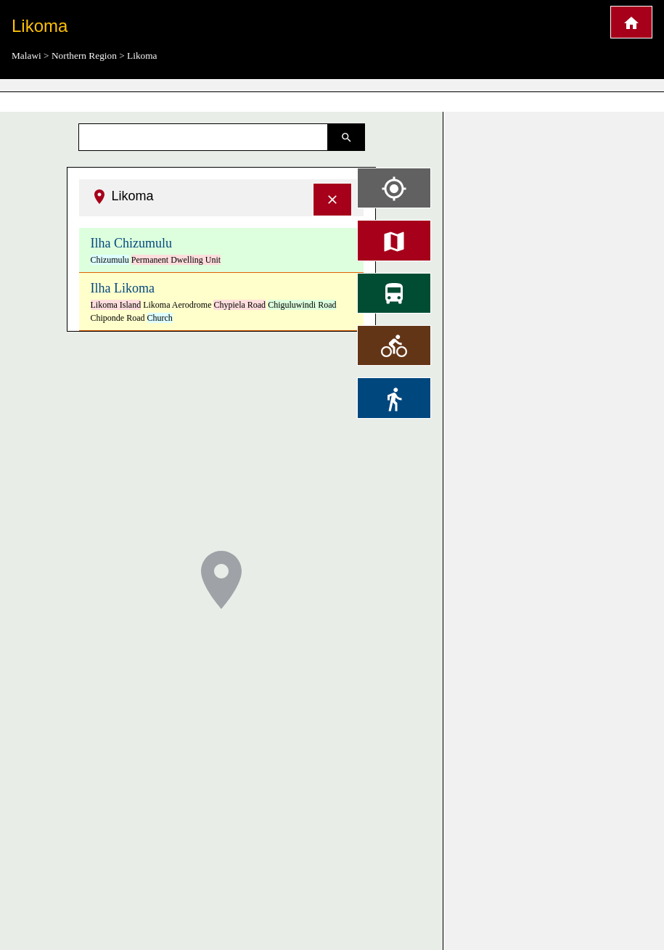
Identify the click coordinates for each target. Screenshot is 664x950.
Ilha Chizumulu (131, 243)
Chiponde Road (118, 318)
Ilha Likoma (123, 288)
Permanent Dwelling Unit (176, 260)
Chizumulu (110, 260)
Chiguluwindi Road (302, 305)
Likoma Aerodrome (177, 305)
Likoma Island (116, 305)
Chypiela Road (239, 305)
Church (160, 318)
